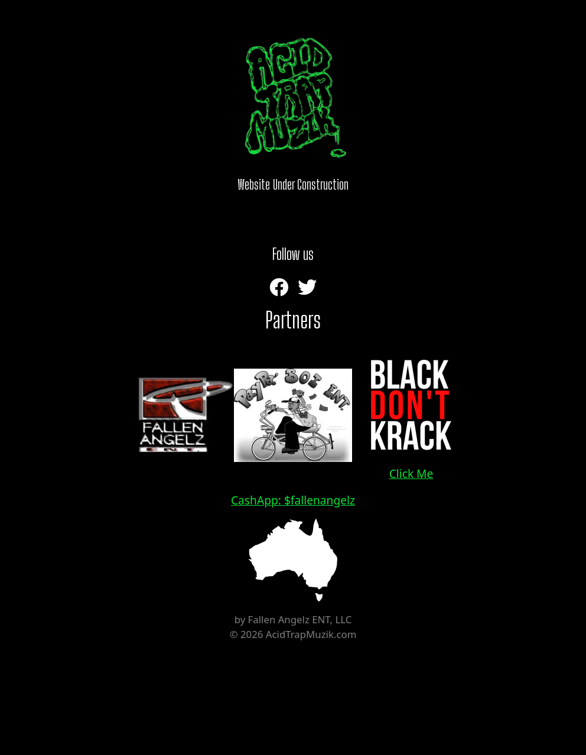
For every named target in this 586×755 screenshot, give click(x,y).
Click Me (411, 414)
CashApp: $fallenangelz (293, 500)
